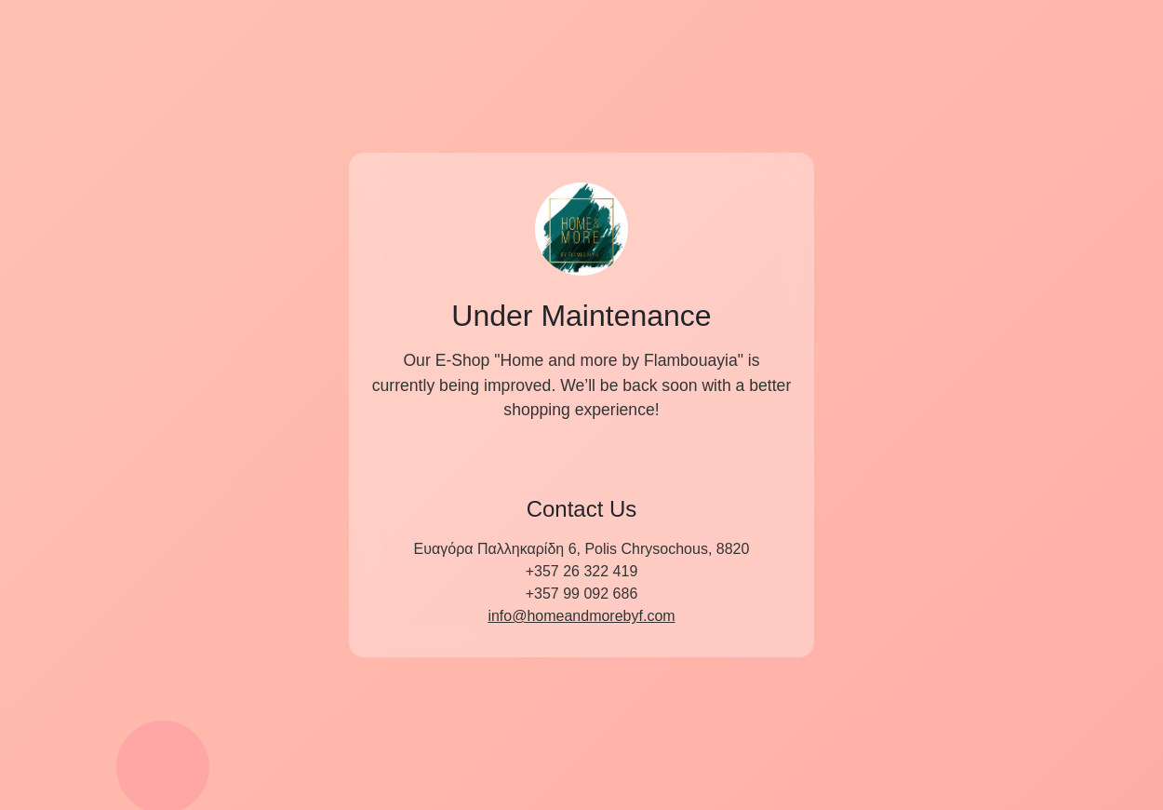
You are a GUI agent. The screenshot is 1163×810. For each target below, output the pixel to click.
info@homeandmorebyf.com (581, 616)
